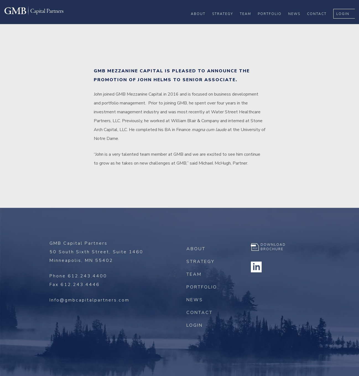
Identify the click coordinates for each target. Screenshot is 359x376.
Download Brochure (273, 246)
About (202, 22)
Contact (321, 22)
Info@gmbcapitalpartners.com (89, 300)
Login (346, 22)
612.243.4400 (87, 276)
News (298, 22)
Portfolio (274, 22)
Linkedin (256, 266)
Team (249, 22)
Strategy (226, 22)
